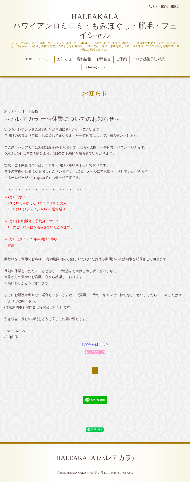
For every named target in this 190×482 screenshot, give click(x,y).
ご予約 (121, 59)
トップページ (95, 352)
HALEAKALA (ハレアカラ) (95, 457)
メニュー (44, 59)
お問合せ (103, 59)
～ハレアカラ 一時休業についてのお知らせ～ (62, 119)
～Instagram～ (95, 67)
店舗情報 (84, 59)
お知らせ (64, 59)
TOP (28, 59)
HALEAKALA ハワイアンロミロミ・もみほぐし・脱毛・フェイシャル (95, 26)
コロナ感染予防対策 (148, 59)
